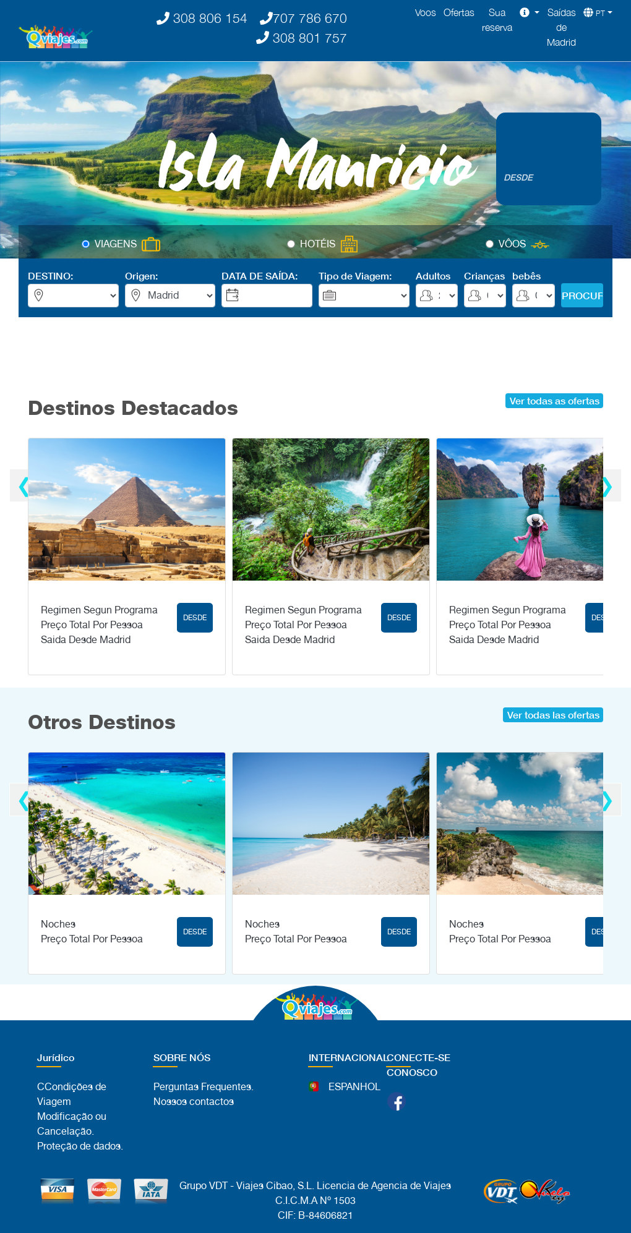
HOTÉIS (317, 244)
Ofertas (459, 12)
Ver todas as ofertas (554, 400)
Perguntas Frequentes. (203, 1087)
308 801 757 (301, 37)
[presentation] (24, 485)
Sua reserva (497, 20)
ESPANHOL (354, 1087)
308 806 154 (202, 18)
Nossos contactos (193, 1101)
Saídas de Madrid (561, 27)
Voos (425, 12)
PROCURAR (582, 295)
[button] (529, 12)
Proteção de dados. (80, 1146)
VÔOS (512, 244)
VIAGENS (116, 244)
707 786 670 (303, 18)
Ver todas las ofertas (553, 714)
